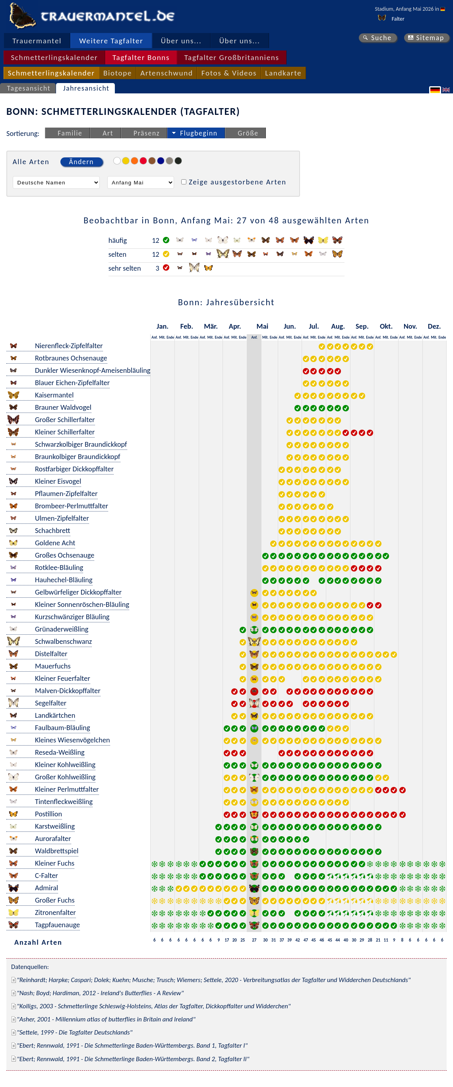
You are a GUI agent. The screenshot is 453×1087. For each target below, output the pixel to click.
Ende (170, 337)
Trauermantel (37, 40)
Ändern (81, 161)
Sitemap (430, 37)
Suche (381, 37)
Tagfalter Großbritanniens (231, 57)
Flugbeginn (198, 133)
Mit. (162, 337)
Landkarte (283, 73)
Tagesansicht (29, 88)
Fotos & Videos (229, 73)
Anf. (154, 337)
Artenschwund (166, 73)
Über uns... (181, 40)
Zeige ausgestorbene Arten (238, 181)
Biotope (117, 73)
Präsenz (147, 133)
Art (108, 133)
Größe (248, 133)
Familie (70, 133)
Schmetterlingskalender (54, 57)
